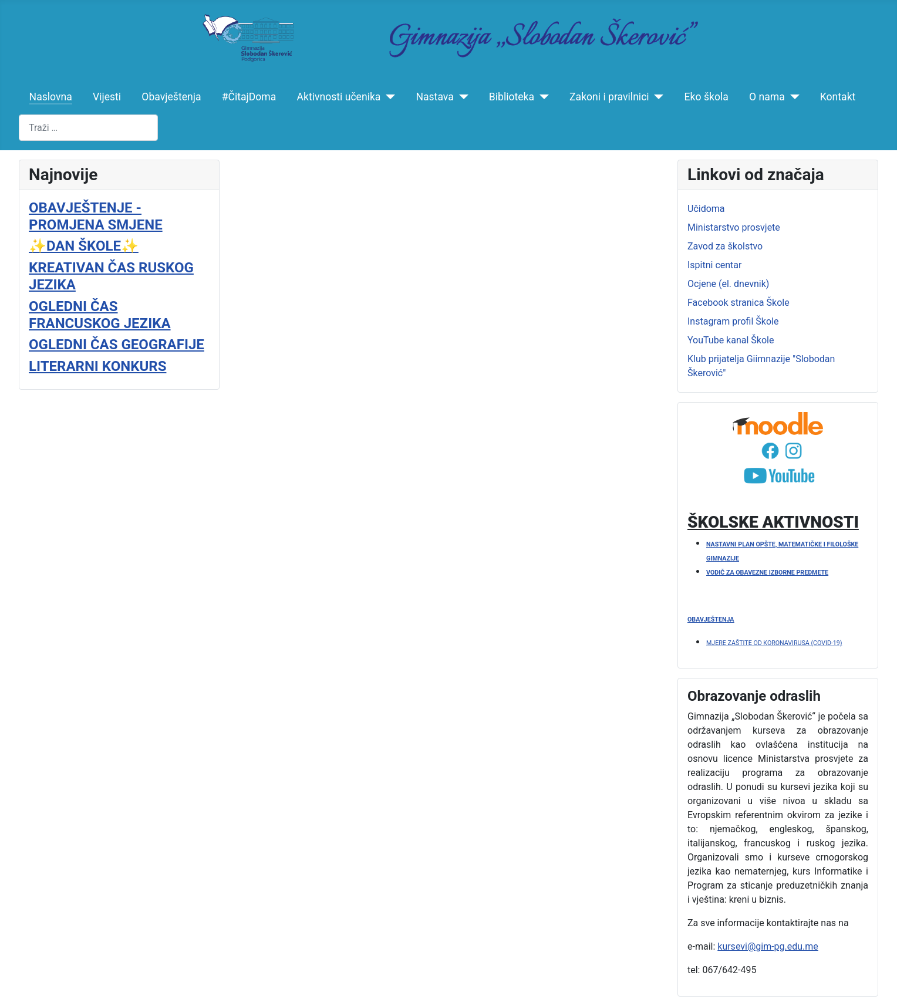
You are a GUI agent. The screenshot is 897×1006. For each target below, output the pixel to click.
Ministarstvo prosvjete (733, 227)
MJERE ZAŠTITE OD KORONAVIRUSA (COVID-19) (774, 643)
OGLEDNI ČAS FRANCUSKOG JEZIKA (100, 315)
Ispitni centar (714, 265)
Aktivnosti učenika (339, 97)
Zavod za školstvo (725, 246)
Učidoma (706, 208)
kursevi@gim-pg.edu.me (767, 946)
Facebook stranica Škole (738, 302)
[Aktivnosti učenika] (387, 96)
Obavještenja (171, 97)
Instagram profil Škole (732, 321)
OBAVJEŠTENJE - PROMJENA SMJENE (96, 216)
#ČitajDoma (249, 97)
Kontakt (838, 97)
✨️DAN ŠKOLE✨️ (84, 246)
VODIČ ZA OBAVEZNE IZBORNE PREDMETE (767, 572)
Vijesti (107, 97)
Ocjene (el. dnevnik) (728, 283)
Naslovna (50, 97)
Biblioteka (511, 97)
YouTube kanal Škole (730, 340)
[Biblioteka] (541, 96)
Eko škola (706, 97)
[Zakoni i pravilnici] (656, 96)
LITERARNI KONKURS (97, 366)
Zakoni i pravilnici (609, 97)
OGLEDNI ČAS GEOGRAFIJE (116, 344)
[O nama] (792, 96)
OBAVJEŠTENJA (710, 619)
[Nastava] (461, 96)
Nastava (434, 97)
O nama (767, 97)
